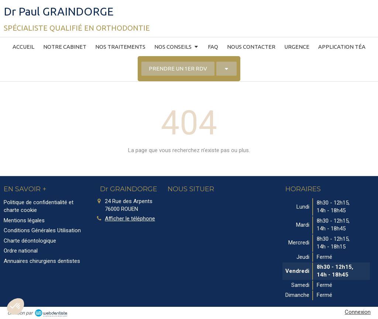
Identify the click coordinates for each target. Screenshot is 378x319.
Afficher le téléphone (130, 218)
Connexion (358, 312)
